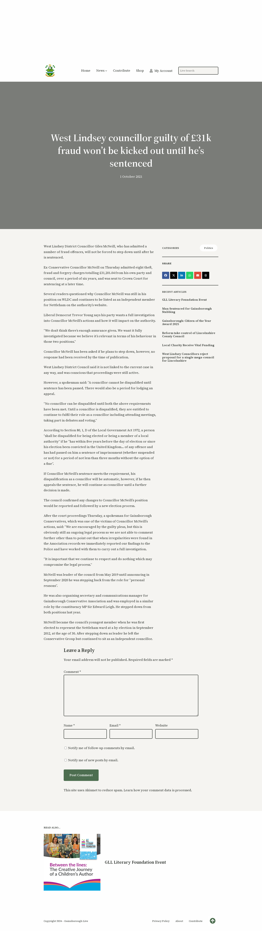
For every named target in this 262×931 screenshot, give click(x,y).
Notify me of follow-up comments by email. (101, 748)
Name (69, 725)
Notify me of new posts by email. (93, 760)
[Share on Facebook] (165, 275)
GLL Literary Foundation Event (184, 300)
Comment (72, 671)
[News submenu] (106, 71)
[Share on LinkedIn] (181, 275)
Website (161, 725)
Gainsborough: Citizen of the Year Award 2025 (186, 322)
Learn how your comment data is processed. (158, 790)
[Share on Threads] (205, 275)
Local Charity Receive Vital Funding (188, 345)
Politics (208, 248)
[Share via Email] (197, 275)
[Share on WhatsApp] (189, 275)
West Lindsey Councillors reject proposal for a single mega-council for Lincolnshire (188, 357)
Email (115, 725)
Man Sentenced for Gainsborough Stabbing (187, 310)
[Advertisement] (131, 33)
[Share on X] (173, 275)
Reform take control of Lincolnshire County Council (188, 334)
